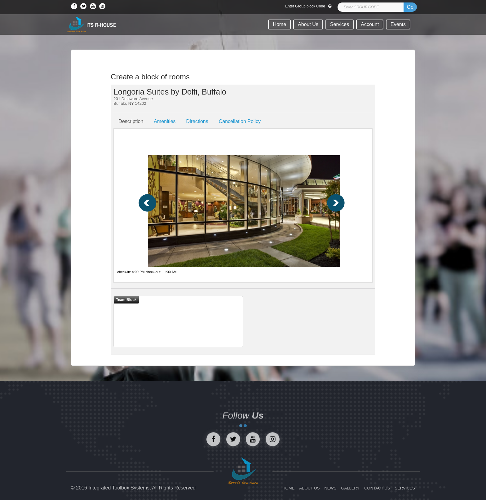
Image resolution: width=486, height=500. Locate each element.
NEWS (330, 488)
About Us (308, 24)
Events (398, 24)
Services (339, 24)
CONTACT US (377, 488)
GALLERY (350, 488)
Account (370, 24)
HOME (288, 488)
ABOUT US (309, 488)
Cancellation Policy (240, 121)
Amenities (164, 121)
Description (130, 121)
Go (410, 7)
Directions (197, 121)
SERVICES (405, 488)
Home (279, 24)
